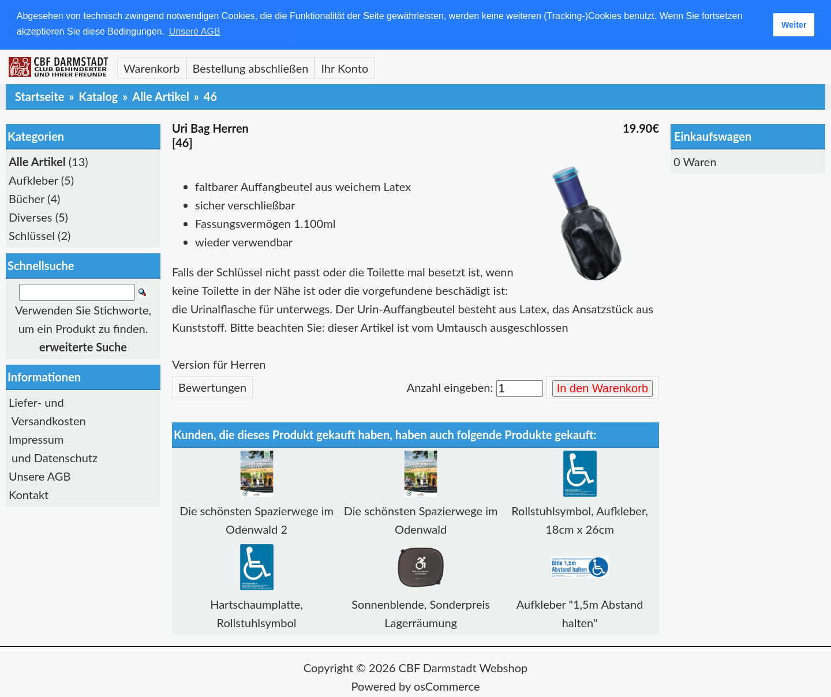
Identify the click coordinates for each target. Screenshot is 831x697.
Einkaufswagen (712, 136)
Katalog (98, 96)
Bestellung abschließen (251, 67)
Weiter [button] (794, 24)
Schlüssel (32, 235)
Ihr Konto (344, 67)
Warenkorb (151, 67)
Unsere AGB (39, 475)
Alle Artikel (160, 96)
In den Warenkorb (602, 387)
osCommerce (447, 685)
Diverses (31, 216)
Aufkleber (33, 179)
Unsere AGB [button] (194, 31)
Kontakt (28, 494)
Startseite (40, 96)
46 (210, 96)
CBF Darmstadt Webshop (463, 667)
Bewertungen (212, 387)
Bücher (26, 198)
